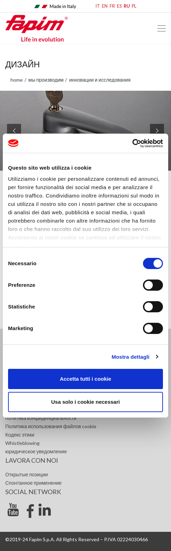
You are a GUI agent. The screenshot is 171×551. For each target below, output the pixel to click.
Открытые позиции (26, 474)
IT (98, 6)
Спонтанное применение (33, 483)
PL (134, 6)
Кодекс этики (19, 435)
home (17, 80)
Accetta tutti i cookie (85, 379)
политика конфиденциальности (40, 418)
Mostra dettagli (130, 357)
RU (127, 6)
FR (112, 6)
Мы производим (45, 80)
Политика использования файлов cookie (50, 426)
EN (105, 6)
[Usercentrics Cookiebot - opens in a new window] (132, 143)
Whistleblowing (22, 443)
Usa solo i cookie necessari (85, 402)
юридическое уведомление (36, 451)
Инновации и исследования (99, 80)
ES (119, 6)
